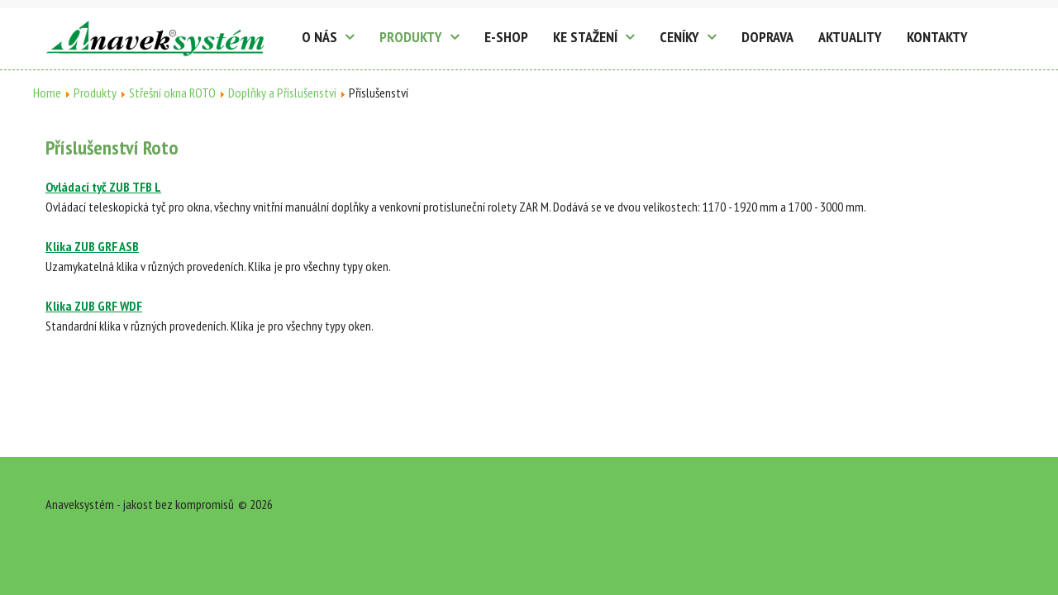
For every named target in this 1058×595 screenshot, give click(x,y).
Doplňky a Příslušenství (282, 92)
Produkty (95, 92)
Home (47, 92)
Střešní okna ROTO (172, 92)
